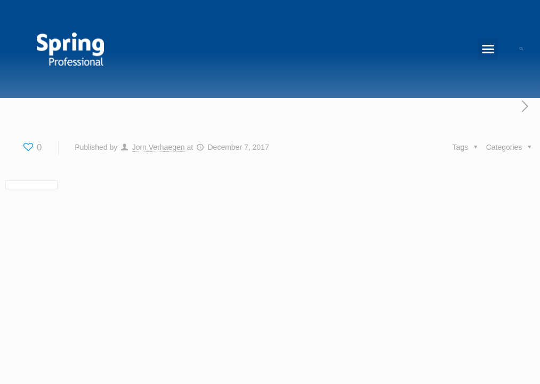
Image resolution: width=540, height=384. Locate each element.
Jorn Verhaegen (158, 147)
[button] (488, 49)
